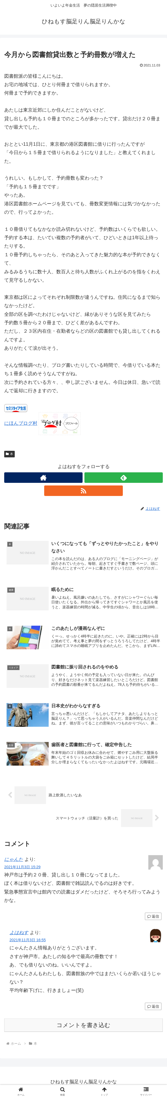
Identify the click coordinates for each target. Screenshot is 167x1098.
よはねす (18, 933)
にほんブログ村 (20, 423)
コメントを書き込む (83, 1026)
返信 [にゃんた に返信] (153, 917)
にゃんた (13, 860)
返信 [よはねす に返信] (153, 1007)
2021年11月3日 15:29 (22, 868)
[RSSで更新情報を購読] (83, 490)
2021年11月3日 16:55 (27, 941)
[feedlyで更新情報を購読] (123, 477)
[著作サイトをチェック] (43, 477)
